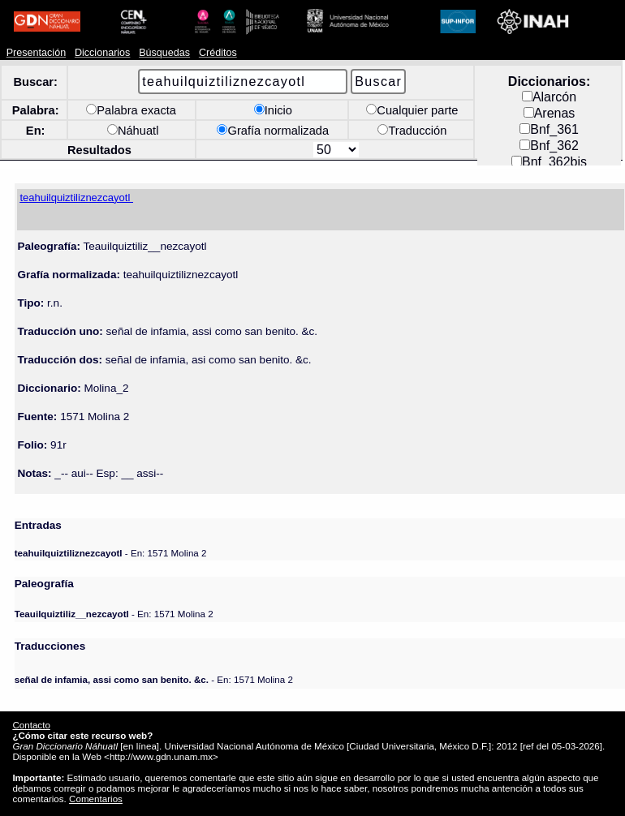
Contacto (31, 724)
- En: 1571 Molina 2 (111, 553)
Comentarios (96, 798)
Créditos (218, 52)
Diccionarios (103, 52)
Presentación (36, 52)
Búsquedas (164, 52)
